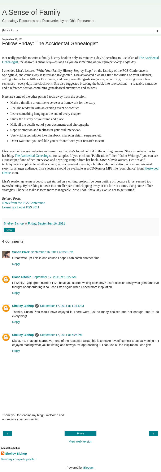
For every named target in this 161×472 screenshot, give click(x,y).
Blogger (88, 467)
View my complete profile (18, 459)
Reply (16, 264)
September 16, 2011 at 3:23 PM (52, 252)
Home (80, 433)
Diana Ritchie (21, 277)
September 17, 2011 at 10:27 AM (54, 277)
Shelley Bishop (23, 305)
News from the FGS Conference (23, 203)
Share (9, 230)
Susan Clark (21, 252)
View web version (80, 441)
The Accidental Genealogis (33, 155)
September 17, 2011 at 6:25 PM (61, 335)
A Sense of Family (31, 12)
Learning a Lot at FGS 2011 (20, 207)
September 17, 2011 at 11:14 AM (62, 305)
